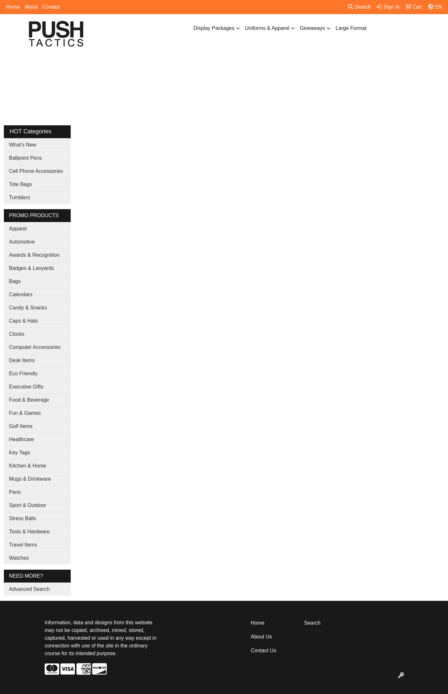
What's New (22, 144)
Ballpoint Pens (25, 158)
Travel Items (23, 544)
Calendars (20, 294)
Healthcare (21, 439)
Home (13, 7)
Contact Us (263, 650)
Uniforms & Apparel (267, 28)
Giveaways (312, 28)
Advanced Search (29, 589)
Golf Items (20, 426)
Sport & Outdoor (27, 505)
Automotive (22, 242)
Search (359, 7)
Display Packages (213, 28)
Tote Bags (20, 184)
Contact (51, 7)
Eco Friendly (23, 373)
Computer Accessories (34, 347)
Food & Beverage (29, 400)
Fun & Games (25, 413)
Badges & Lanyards (31, 268)
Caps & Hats (23, 321)
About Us (261, 636)
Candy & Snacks (28, 307)
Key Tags (19, 452)
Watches (19, 558)
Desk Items (22, 360)
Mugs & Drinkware (30, 479)
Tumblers (19, 197)
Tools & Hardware (29, 531)
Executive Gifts (26, 386)
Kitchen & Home (27, 465)
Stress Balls (22, 518)
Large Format (351, 28)
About (31, 7)
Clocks (16, 334)
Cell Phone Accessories (36, 171)
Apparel (18, 228)
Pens (15, 492)
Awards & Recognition (34, 255)
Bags (15, 281)
